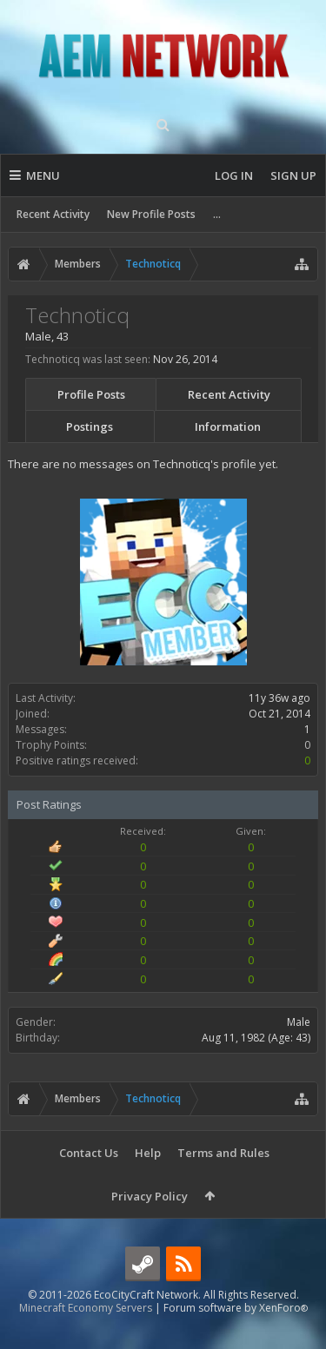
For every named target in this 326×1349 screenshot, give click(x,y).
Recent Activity (53, 214)
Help (148, 1153)
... (217, 214)
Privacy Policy (149, 1196)
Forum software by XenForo (235, 1335)
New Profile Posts (151, 214)
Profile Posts (91, 394)
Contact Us (88, 1153)
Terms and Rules (223, 1153)
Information (228, 426)
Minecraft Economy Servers (85, 1335)
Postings (89, 426)
